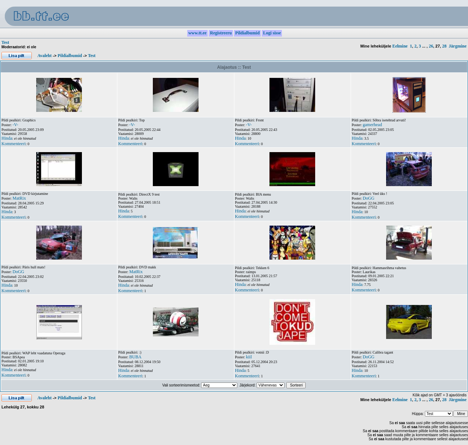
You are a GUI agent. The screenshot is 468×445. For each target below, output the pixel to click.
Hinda (6, 138)
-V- (15, 124)
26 (431, 46)
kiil (249, 356)
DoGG (368, 198)
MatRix (19, 198)
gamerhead (372, 124)
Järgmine (458, 46)
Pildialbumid (69, 55)
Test (5, 42)
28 (444, 46)
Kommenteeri (13, 143)
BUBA (135, 356)
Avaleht (44, 55)
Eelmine (400, 46)
